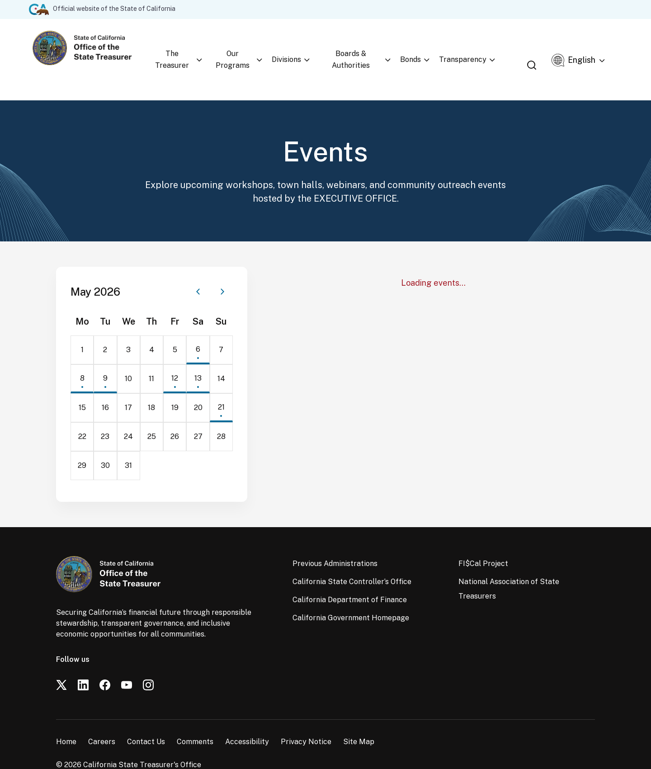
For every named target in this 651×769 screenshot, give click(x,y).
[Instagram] (148, 661)
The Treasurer (179, 47)
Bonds (434, 47)
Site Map (358, 718)
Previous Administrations (334, 540)
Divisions (302, 47)
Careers (101, 718)
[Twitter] (61, 661)
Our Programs (245, 47)
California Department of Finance (349, 576)
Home (66, 718)
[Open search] (542, 47)
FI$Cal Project (483, 540)
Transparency (486, 47)
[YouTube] (126, 661)
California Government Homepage (350, 594)
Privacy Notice (306, 718)
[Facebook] (104, 661)
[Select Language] (590, 48)
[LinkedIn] (83, 661)
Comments (195, 718)
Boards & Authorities (370, 47)
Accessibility (247, 718)
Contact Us (146, 718)
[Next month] (222, 268)
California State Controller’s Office (351, 558)
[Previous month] (198, 268)
